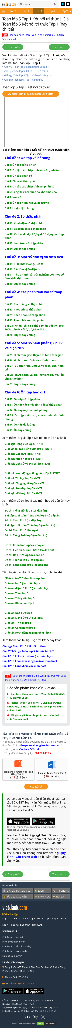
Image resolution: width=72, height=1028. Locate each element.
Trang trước (12, 47)
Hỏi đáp (59, 896)
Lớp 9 (55, 918)
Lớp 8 (48, 918)
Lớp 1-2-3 (7, 918)
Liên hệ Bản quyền (12, 955)
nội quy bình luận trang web (36, 855)
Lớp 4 (26, 11)
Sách (39, 890)
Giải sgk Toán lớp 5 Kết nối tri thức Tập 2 (26, 71)
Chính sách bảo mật (13, 936)
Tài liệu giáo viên (15, 896)
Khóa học (42, 896)
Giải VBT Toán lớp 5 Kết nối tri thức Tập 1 (26, 66)
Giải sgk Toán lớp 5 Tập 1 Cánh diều (23, 79)
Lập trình (25, 924)
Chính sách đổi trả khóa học (17, 946)
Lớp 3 (13, 11)
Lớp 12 (15, 924)
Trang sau (59, 47)
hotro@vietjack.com (23, 983)
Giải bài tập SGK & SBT (17, 890)
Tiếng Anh (37, 924)
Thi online (61, 890)
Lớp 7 (65, 11)
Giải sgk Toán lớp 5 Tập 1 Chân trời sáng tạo (28, 75)
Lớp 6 (52, 11)
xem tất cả (36, 786)
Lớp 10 (63, 918)
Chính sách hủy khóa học (15, 951)
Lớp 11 (6, 924)
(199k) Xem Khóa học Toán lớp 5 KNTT (30, 94)
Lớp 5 (39, 11)
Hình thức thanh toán (13, 941)
